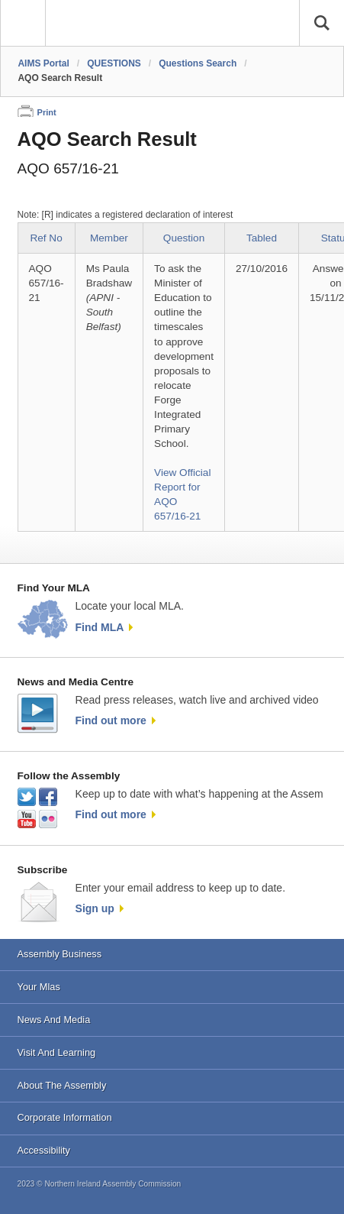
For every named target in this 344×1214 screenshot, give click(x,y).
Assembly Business (60, 954)
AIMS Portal (43, 63)
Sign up (95, 908)
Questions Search (197, 63)
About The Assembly (62, 1085)
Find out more (111, 720)
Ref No (46, 238)
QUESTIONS (114, 63)
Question (183, 238)
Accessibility (44, 1150)
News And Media (54, 1019)
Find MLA (100, 627)
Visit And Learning (57, 1052)
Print (46, 112)
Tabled (261, 238)
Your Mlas (39, 986)
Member (109, 238)
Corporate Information (65, 1117)
